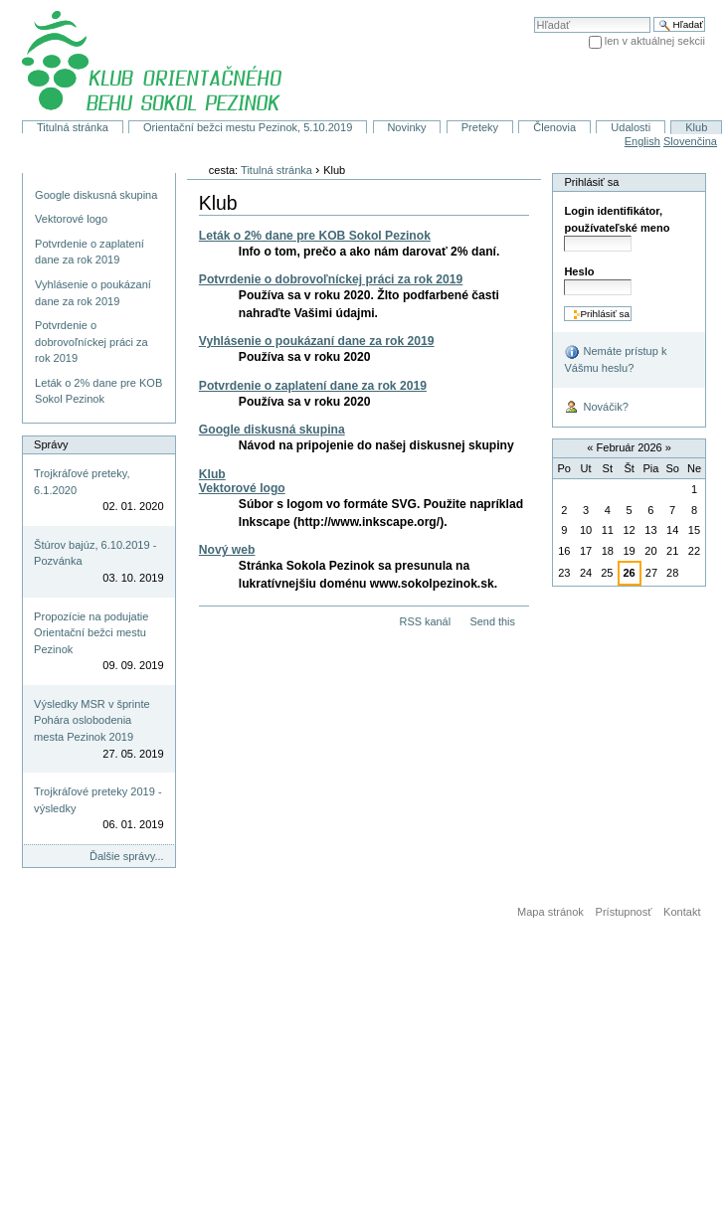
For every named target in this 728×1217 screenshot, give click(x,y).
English (642, 141)
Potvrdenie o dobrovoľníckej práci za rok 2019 (330, 279)
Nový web (227, 550)
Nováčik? (596, 408)
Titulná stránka (72, 127)
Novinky (406, 127)
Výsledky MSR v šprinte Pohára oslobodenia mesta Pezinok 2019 (91, 720)
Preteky (479, 127)
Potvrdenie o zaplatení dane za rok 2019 (313, 386)
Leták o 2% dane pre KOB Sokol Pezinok (315, 236)
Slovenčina (690, 141)
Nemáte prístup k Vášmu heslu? (615, 359)
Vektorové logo (242, 488)
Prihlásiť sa (591, 182)
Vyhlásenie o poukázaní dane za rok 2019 (317, 341)
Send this (491, 621)
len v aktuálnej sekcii (655, 41)
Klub (696, 127)
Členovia (554, 127)
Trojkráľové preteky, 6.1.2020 (81, 481)
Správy (51, 444)
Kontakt (681, 912)
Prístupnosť (624, 912)
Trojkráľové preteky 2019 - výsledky (98, 799)
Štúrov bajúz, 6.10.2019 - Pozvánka (95, 553)
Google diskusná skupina (272, 429)
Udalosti (630, 127)
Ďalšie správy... (127, 856)
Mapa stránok (550, 912)
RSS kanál (426, 621)
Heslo (579, 271)
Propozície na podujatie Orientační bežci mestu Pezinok (91, 632)
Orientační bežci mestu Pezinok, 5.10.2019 (247, 127)
